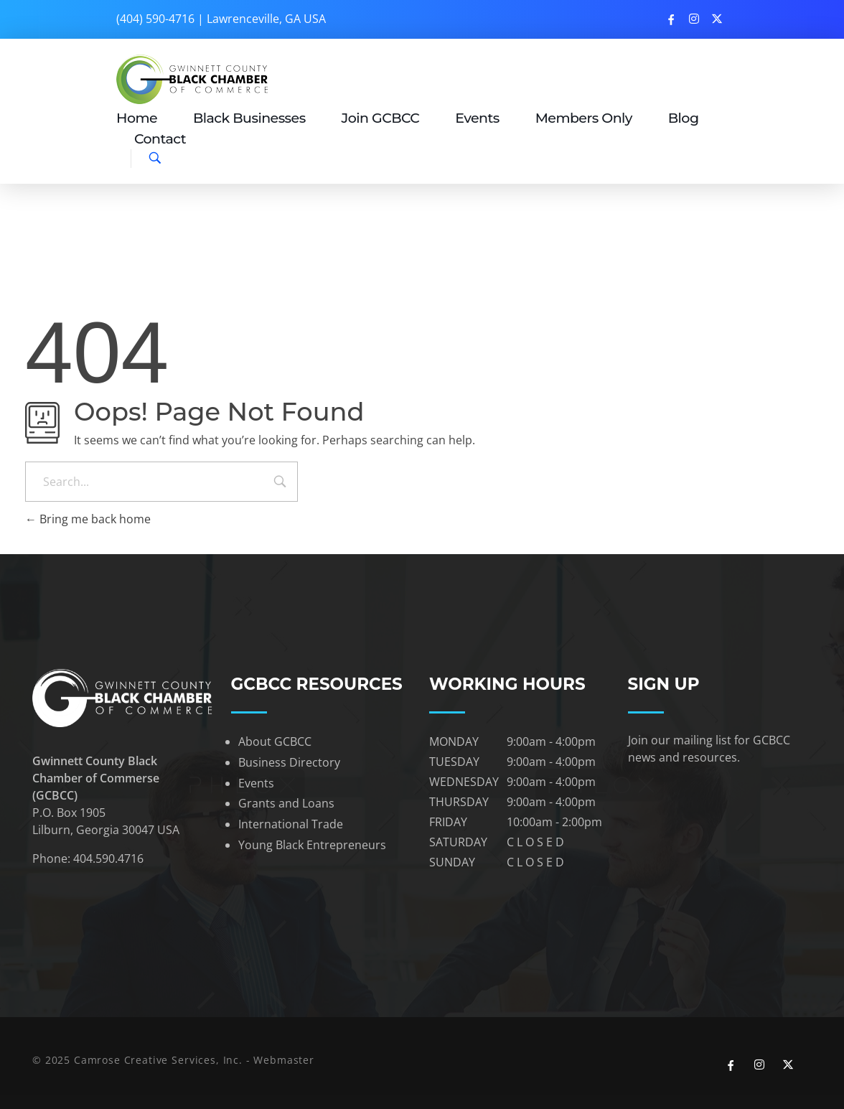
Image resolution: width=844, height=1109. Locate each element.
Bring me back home (88, 519)
